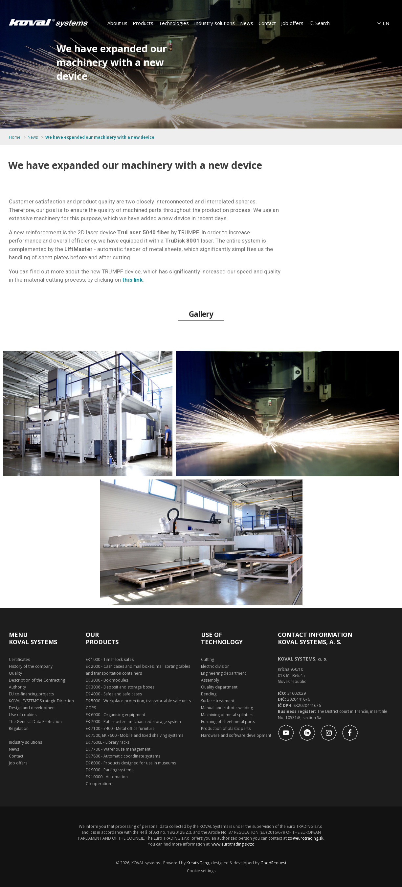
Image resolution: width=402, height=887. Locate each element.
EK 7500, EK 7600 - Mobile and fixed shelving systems (134, 735)
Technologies (174, 23)
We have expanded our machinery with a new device (99, 137)
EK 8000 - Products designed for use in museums (131, 763)
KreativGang (198, 863)
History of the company (31, 666)
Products (143, 23)
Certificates (19, 659)
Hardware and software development (236, 735)
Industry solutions (214, 23)
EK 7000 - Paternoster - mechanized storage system (133, 721)
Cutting (207, 659)
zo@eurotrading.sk (305, 838)
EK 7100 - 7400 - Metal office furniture (120, 728)
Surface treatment (217, 701)
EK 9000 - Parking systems (109, 770)
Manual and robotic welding (227, 708)
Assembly (210, 680)
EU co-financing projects (31, 694)
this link (132, 279)
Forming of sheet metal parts (228, 721)
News (246, 23)
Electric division (215, 666)
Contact (267, 23)
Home (14, 137)
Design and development (32, 708)
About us (117, 23)
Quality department (219, 687)
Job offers (292, 23)
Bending (208, 694)
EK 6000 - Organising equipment (115, 714)
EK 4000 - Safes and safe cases (114, 694)
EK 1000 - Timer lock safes (110, 659)
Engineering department (223, 673)
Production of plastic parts (226, 728)
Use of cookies (22, 714)
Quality (15, 673)
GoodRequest (272, 863)
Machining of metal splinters (227, 714)
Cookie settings (201, 871)
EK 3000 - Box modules (107, 680)
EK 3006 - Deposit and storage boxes (120, 687)
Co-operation (98, 783)
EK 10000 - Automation (107, 777)
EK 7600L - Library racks (107, 742)
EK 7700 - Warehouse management (118, 749)
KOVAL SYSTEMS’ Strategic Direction (41, 701)
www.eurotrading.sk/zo (233, 844)
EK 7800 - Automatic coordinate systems (123, 756)
